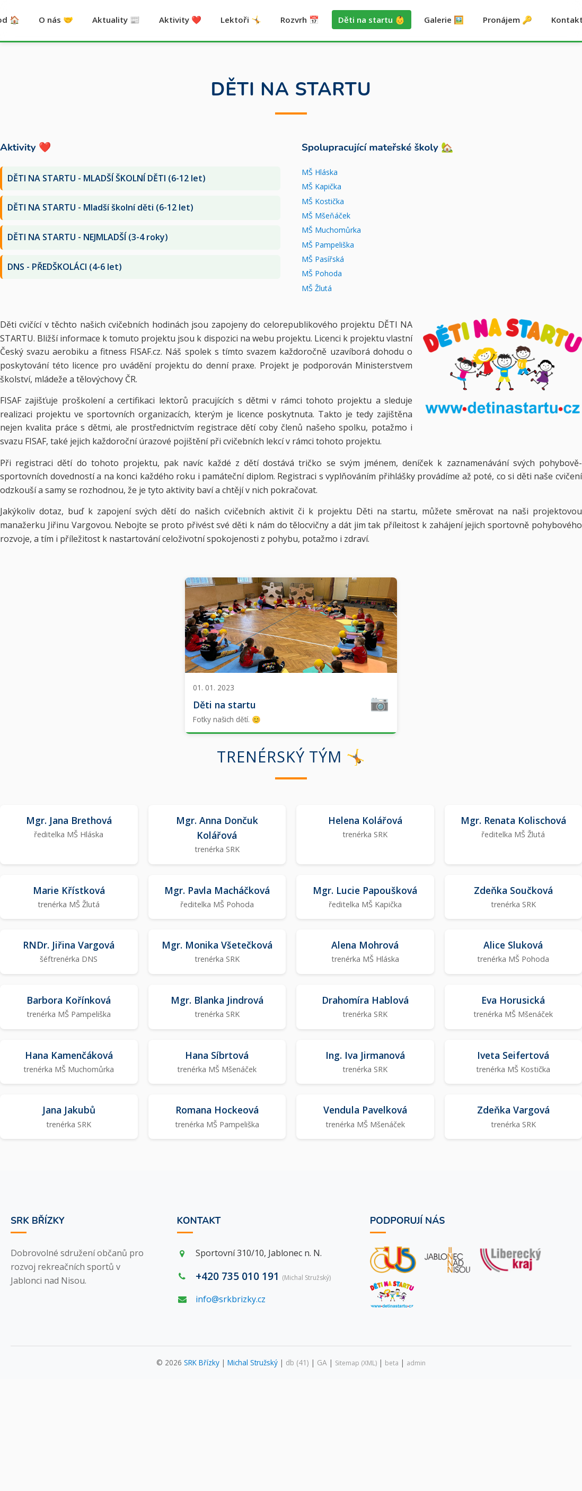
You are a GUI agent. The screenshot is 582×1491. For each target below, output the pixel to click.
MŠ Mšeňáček (326, 216)
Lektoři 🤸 (241, 20)
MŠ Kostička (323, 201)
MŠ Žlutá (317, 288)
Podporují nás (407, 1221)
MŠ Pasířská (323, 260)
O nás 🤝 (56, 20)
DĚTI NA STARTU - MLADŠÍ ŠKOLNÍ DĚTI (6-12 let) (106, 178)
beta (392, 1363)
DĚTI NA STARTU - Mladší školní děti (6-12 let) (100, 208)
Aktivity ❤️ (180, 20)
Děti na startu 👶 (371, 20)
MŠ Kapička (321, 187)
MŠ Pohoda (322, 274)
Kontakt (199, 1221)
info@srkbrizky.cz (231, 1299)
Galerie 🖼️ (444, 20)
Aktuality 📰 (116, 20)
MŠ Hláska (320, 172)
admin (416, 1363)
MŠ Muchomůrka (331, 230)
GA (322, 1363)
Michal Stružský (252, 1363)
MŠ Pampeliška (328, 245)
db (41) (297, 1363)
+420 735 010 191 (263, 1276)
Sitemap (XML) (356, 1363)
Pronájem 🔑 (507, 20)
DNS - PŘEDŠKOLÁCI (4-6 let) (64, 267)
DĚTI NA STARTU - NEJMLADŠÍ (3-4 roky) (87, 237)
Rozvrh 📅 (299, 20)
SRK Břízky (38, 1221)
